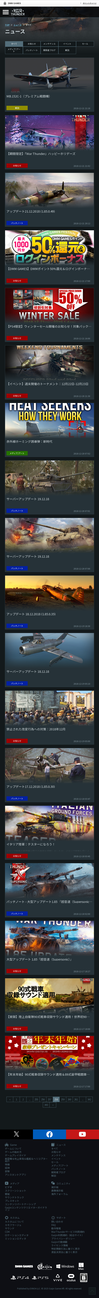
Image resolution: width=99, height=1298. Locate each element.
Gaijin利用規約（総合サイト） (67, 1235)
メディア (12, 1183)
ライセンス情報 (59, 1245)
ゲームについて (13, 1148)
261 (76, 1099)
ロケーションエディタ (17, 1235)
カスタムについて (14, 1221)
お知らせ (32, 43)
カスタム (12, 1217)
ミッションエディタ (15, 1238)
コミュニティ (60, 1183)
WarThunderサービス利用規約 (68, 1232)
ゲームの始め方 (13, 1152)
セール (85, 43)
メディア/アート (14, 50)
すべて (14, 43)
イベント (67, 43)
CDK (7, 1232)
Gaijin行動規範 (59, 1242)
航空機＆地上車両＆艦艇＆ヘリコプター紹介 (26, 1159)
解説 (67, 50)
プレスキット (12, 1201)
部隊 (7, 1171)
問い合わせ (57, 1221)
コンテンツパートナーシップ (20, 1204)
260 (69, 1099)
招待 (7, 1168)
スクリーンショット (15, 1190)
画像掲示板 (57, 1190)
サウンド (9, 1228)
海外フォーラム (59, 1194)
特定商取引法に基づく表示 (65, 1248)
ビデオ (8, 1187)
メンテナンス (49, 43)
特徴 (7, 1164)
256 (43, 1099)
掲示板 (54, 1187)
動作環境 (56, 1228)
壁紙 (7, 1194)
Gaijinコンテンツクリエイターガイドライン (26, 1208)
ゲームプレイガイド (15, 1155)
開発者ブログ (49, 50)
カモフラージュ (13, 1225)
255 (36, 1099)
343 (46, 1104)
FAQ (53, 1225)
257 (49, 1099)
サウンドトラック (14, 1197)
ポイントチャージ (89, 3)
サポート (58, 1217)
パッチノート (32, 50)
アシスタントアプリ (15, 1174)
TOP (7, 24)
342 (89, 1099)
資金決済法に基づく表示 (64, 1252)
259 (63, 1099)
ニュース (18, 24)
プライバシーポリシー (63, 1238)
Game (11, 1145)
